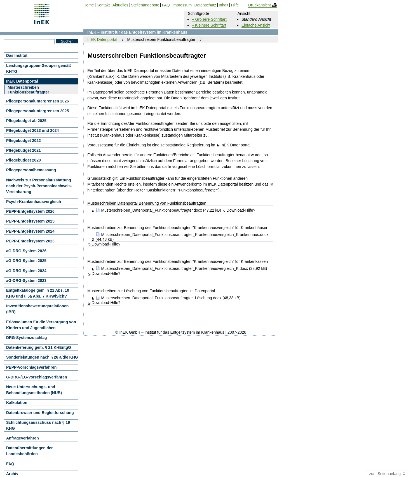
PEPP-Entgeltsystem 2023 (30, 241)
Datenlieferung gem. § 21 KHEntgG (38, 347)
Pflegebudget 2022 (23, 140)
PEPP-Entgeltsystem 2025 (30, 221)
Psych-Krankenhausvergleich (33, 201)
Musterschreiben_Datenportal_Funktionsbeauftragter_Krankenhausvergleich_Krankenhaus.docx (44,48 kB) (182, 237)
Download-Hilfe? (241, 210)
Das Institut (16, 55)
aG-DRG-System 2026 (26, 251)
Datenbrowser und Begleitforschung (40, 412)
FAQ (10, 464)
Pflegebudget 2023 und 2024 (32, 130)
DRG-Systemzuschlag (26, 337)
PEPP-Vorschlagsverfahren (31, 367)
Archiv (12, 473)
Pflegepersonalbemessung (31, 170)
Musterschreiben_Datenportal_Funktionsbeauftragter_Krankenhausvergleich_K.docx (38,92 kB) (181, 268)
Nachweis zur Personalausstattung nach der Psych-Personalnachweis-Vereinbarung (39, 186)
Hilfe (235, 5)
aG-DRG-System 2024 (26, 270)
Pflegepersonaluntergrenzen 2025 (37, 111)
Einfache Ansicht (256, 25)
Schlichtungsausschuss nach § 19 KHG (38, 425)
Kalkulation (16, 402)
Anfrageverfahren (22, 438)
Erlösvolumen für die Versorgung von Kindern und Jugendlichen (41, 325)
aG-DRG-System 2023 (26, 280)
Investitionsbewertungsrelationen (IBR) (37, 309)
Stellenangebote (145, 5)
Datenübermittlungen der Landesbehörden (29, 451)
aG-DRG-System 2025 (26, 260)
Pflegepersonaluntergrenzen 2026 (37, 101)
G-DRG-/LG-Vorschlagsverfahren (36, 377)
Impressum (182, 5)
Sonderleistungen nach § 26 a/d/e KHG (42, 357)
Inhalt (223, 5)
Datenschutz (205, 5)
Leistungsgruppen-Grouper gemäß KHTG (38, 68)
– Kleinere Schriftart (209, 25)
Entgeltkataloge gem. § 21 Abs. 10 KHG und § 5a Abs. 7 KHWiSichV (37, 293)
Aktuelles (120, 5)
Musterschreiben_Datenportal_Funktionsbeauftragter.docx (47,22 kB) (158, 210)
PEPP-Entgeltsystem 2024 (30, 231)
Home (88, 5)
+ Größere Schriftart (209, 19)
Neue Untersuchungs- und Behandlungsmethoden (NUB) (34, 390)
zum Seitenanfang (387, 474)
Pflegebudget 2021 (23, 150)
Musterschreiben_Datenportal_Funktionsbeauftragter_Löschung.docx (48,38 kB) (168, 298)
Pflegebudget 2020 (23, 160)
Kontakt (103, 5)
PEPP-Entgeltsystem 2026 (30, 211)
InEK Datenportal (235, 145)
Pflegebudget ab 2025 (26, 120)
